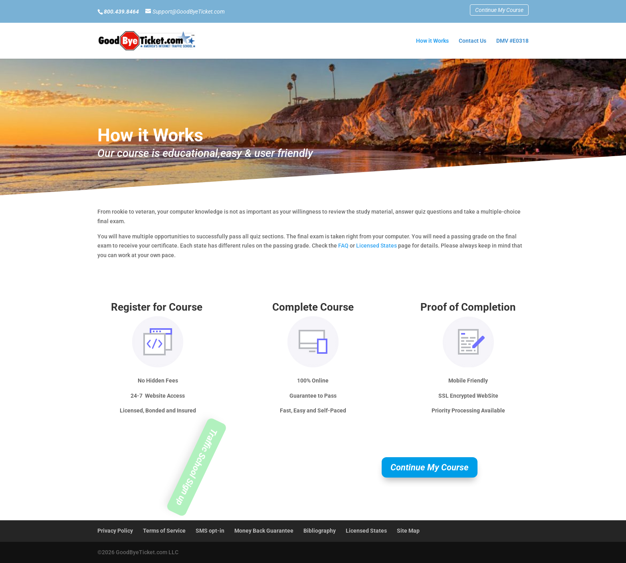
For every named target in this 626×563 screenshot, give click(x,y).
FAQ (343, 245)
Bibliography (319, 530)
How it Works (432, 41)
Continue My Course (499, 10)
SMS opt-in (210, 530)
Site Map (408, 530)
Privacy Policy (115, 530)
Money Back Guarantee (263, 530)
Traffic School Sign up (196, 467)
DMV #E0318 (512, 41)
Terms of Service (164, 530)
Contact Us (472, 41)
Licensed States (376, 245)
